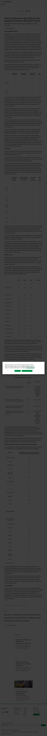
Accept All (17, 370)
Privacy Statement (30, 367)
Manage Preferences (27, 370)
